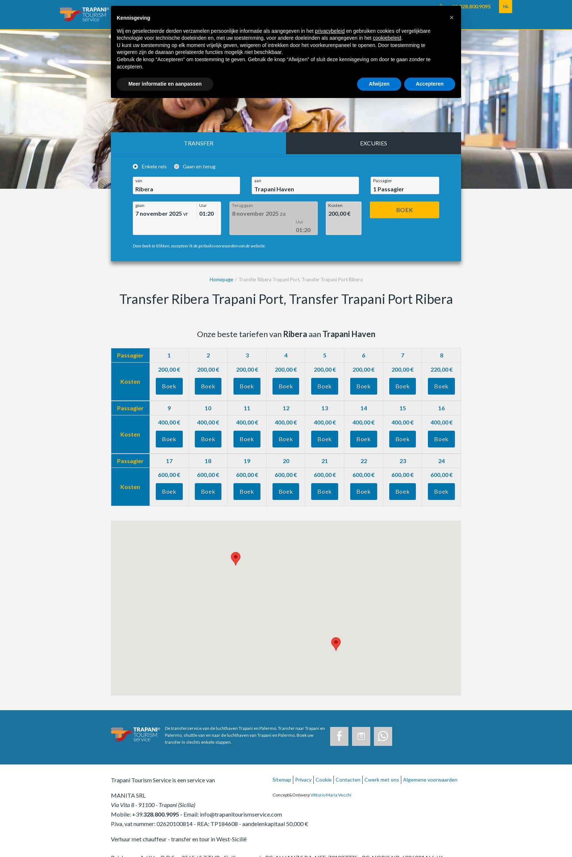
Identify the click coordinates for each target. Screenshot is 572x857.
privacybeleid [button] (330, 31)
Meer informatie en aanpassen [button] (165, 84)
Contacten (348, 763)
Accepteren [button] (430, 84)
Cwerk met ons (381, 763)
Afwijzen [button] (379, 84)
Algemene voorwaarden (430, 763)
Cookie (324, 763)
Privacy (303, 763)
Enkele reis (154, 167)
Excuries (373, 143)
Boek (404, 209)
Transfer (198, 143)
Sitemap (282, 763)
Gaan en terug (199, 167)
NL (506, 6)
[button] (451, 17)
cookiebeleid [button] (387, 38)
